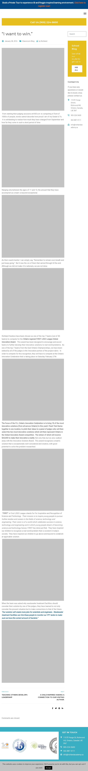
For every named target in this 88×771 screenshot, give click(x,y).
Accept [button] (48, 768)
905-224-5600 (69, 747)
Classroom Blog (28, 41)
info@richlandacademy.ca (73, 755)
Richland (44, 41)
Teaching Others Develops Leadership (14, 696)
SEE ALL (76, 68)
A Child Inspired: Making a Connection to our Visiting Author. (51, 697)
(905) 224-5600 (48, 22)
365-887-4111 (69, 751)
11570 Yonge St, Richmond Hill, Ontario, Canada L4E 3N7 (74, 740)
